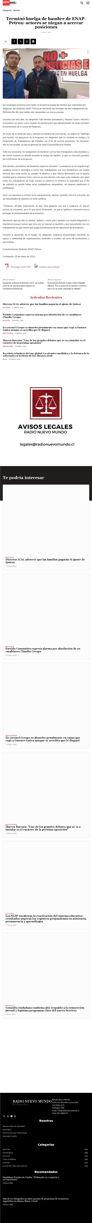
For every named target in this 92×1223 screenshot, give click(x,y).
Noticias (16, 10)
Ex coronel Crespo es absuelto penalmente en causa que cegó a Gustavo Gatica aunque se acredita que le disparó (44, 328)
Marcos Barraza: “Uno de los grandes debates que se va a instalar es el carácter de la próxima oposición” (44, 341)
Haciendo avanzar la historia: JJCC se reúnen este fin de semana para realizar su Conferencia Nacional (23, 286)
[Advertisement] (46, 1044)
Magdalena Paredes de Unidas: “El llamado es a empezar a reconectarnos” (31, 1178)
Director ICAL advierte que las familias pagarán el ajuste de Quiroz (42, 304)
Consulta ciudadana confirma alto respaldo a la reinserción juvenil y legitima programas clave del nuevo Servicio (45, 1009)
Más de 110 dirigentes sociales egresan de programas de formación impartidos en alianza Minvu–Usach (35, 1200)
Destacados (8, 333)
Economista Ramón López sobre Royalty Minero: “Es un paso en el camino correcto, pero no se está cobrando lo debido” (67, 286)
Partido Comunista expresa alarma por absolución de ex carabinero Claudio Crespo (42, 316)
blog (5, 359)
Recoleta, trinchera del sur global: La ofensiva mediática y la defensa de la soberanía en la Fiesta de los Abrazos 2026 (46, 354)
